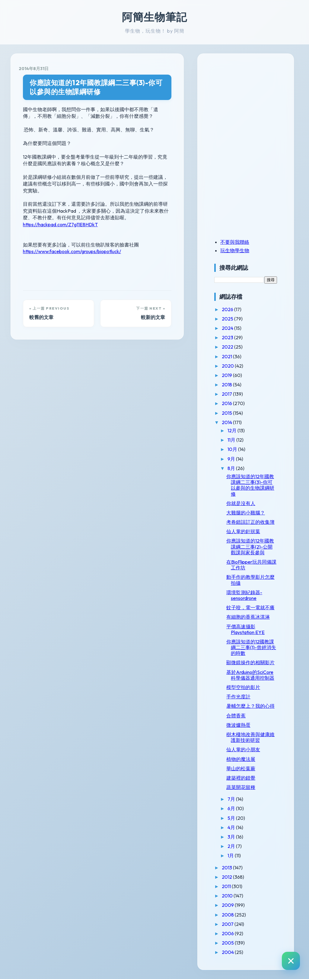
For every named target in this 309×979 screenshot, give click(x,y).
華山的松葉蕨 (240, 768)
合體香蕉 (236, 716)
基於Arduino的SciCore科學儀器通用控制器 (250, 675)
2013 (227, 868)
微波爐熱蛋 (238, 725)
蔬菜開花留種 (240, 787)
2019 (227, 375)
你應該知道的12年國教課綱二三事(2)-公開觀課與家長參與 (250, 546)
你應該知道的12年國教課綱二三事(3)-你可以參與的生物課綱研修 (96, 87)
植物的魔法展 (240, 759)
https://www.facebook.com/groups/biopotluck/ (72, 251)
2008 (228, 915)
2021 (227, 356)
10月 (233, 449)
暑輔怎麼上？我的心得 (250, 706)
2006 (228, 933)
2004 (228, 952)
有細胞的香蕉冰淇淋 (248, 617)
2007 (228, 924)
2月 (232, 846)
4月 (232, 827)
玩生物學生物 (234, 250)
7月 (232, 799)
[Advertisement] (252, 103)
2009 (228, 905)
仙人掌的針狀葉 (243, 531)
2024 (228, 328)
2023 (228, 337)
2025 (228, 319)
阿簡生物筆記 (154, 17)
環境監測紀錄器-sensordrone (244, 595)
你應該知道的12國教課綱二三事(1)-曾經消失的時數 (251, 647)
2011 (227, 886)
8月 (232, 468)
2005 (228, 943)
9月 (232, 459)
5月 (232, 818)
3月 (232, 837)
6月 (232, 808)
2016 (227, 403)
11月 (232, 440)
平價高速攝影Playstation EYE (245, 629)
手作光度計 (238, 697)
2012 (227, 877)
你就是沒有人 (240, 503)
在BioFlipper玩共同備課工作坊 (251, 565)
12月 (232, 430)
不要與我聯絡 (234, 242)
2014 (227, 422)
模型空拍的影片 (243, 687)
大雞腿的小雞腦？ (245, 513)
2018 (227, 385)
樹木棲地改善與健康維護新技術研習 (250, 737)
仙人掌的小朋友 (243, 749)
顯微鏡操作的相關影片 (250, 662)
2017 (227, 394)
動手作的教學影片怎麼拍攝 (250, 580)
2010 (228, 896)
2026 (228, 309)
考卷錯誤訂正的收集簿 (250, 522)
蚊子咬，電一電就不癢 (250, 607)
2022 (228, 347)
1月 (231, 855)
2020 (228, 366)
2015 (227, 413)
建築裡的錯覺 (240, 778)
